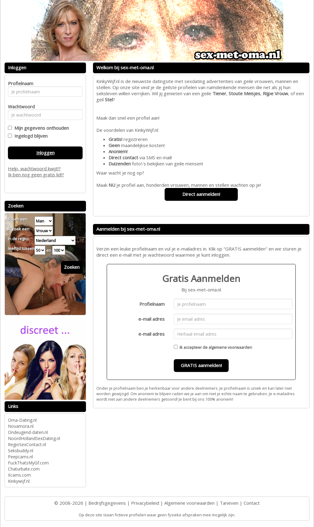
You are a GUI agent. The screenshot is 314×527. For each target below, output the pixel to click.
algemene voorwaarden (230, 347)
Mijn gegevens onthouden (40, 128)
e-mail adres (151, 319)
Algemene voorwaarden (189, 503)
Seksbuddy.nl (20, 450)
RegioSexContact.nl (27, 444)
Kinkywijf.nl (19, 481)
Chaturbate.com (24, 469)
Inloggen (45, 153)
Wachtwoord (19, 106)
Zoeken (72, 267)
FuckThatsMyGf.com (28, 463)
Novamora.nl (21, 426)
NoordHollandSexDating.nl (34, 438)
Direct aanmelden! (201, 194)
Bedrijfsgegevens (107, 503)
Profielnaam (152, 304)
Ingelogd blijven (30, 136)
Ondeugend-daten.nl (28, 432)
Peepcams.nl (20, 457)
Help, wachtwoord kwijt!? (34, 168)
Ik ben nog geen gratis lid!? (36, 174)
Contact (252, 503)
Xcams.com (19, 475)
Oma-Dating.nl (22, 420)
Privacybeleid (145, 503)
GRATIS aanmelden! (201, 365)
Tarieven (229, 503)
